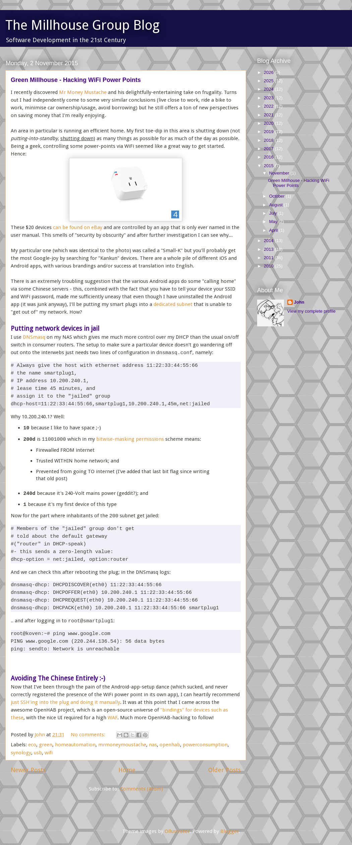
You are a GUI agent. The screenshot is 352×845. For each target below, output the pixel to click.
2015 (269, 165)
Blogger (229, 831)
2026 (269, 72)
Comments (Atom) (141, 789)
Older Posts (224, 769)
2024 (269, 89)
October (277, 196)
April (274, 230)
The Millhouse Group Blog (82, 25)
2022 (269, 106)
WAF (112, 718)
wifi (49, 753)
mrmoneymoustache (122, 745)
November (280, 173)
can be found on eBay (77, 227)
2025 (269, 80)
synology (21, 753)
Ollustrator (177, 831)
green (45, 745)
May (274, 221)
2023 (269, 97)
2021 (269, 114)
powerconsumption (205, 745)
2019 (269, 131)
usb (38, 753)
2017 (269, 148)
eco (32, 745)
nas (153, 745)
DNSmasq (34, 337)
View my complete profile (311, 311)
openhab (170, 745)
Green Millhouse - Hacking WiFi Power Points (76, 80)
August (276, 204)
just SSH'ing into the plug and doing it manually (65, 702)
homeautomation (75, 745)
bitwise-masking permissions (130, 439)
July (273, 213)
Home (126, 769)
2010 (269, 266)
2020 (269, 123)
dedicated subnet (173, 304)
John (299, 302)
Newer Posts (28, 769)
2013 (269, 249)
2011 (269, 257)
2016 (269, 157)
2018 (269, 140)
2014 (269, 240)
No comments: (89, 735)
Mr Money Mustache (83, 92)
